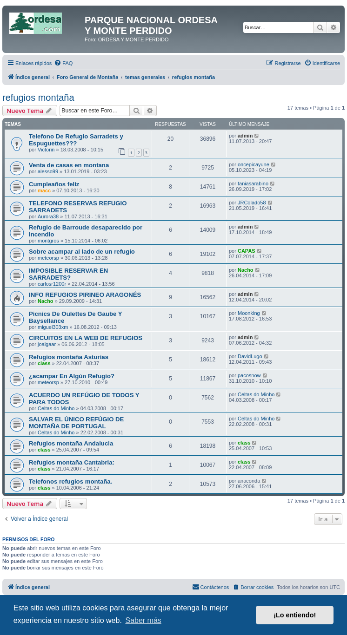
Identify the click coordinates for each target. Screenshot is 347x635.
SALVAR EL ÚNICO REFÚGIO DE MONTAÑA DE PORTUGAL (76, 423)
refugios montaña (38, 97)
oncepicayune (253, 164)
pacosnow (249, 375)
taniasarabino (253, 183)
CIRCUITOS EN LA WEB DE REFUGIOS (85, 337)
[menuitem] (63, 63)
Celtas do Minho (56, 408)
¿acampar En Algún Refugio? (71, 376)
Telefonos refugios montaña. (70, 481)
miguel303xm (53, 327)
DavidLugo (250, 356)
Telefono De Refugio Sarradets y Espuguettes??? (76, 140)
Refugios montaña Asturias (68, 357)
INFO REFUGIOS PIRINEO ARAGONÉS (85, 294)
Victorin (46, 149)
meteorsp (48, 258)
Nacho (246, 270)
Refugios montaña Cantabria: (71, 462)
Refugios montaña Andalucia (71, 443)
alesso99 (48, 171)
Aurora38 (48, 216)
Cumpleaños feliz (54, 184)
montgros (48, 240)
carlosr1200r (52, 284)
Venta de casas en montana (69, 165)
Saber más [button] (143, 620)
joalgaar (47, 344)
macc (44, 190)
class (44, 363)
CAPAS (246, 251)
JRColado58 (252, 202)
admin (245, 135)
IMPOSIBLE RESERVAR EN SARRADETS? (68, 274)
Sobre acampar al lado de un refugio (82, 251)
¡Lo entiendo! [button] (295, 615)
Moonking (249, 313)
